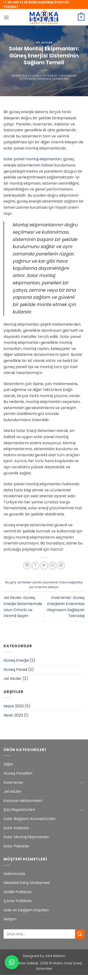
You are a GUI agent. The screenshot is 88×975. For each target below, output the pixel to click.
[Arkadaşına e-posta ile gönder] (52, 565)
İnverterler (13, 782)
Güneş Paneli (15, 669)
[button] (6, 17)
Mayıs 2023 (14, 706)
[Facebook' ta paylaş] (35, 565)
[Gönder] (79, 934)
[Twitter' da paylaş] (44, 565)
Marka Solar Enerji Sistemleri (34, 76)
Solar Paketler (17, 846)
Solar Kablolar (16, 828)
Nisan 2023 (13, 715)
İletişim (10, 919)
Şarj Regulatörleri (19, 809)
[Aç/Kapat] (81, 782)
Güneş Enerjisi (16, 660)
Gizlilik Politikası (17, 892)
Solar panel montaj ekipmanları (32, 159)
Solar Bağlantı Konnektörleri (29, 818)
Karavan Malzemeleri (23, 800)
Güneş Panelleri (18, 773)
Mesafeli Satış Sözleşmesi (27, 882)
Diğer (9, 764)
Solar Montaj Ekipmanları (26, 837)
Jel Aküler (44, 42)
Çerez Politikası (18, 901)
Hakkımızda (14, 873)
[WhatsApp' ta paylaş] (27, 565)
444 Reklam (55, 956)
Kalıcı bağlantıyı (71, 582)
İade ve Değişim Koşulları (26, 910)
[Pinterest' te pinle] (61, 565)
